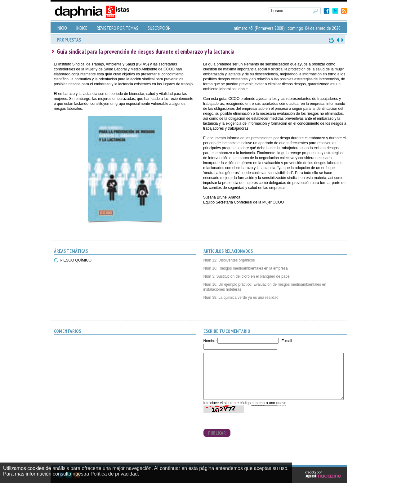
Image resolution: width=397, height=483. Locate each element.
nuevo (281, 403)
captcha (258, 403)
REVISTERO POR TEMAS (117, 28)
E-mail (286, 341)
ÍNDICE (81, 28)
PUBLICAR (217, 433)
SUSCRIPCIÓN (159, 28)
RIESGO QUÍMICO (76, 260)
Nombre (210, 341)
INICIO (62, 28)
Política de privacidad (114, 473)
